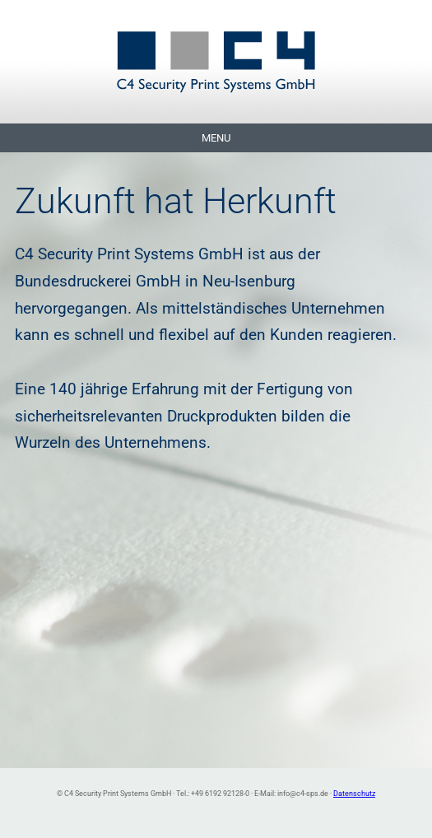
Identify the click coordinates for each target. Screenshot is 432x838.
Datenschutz (354, 793)
